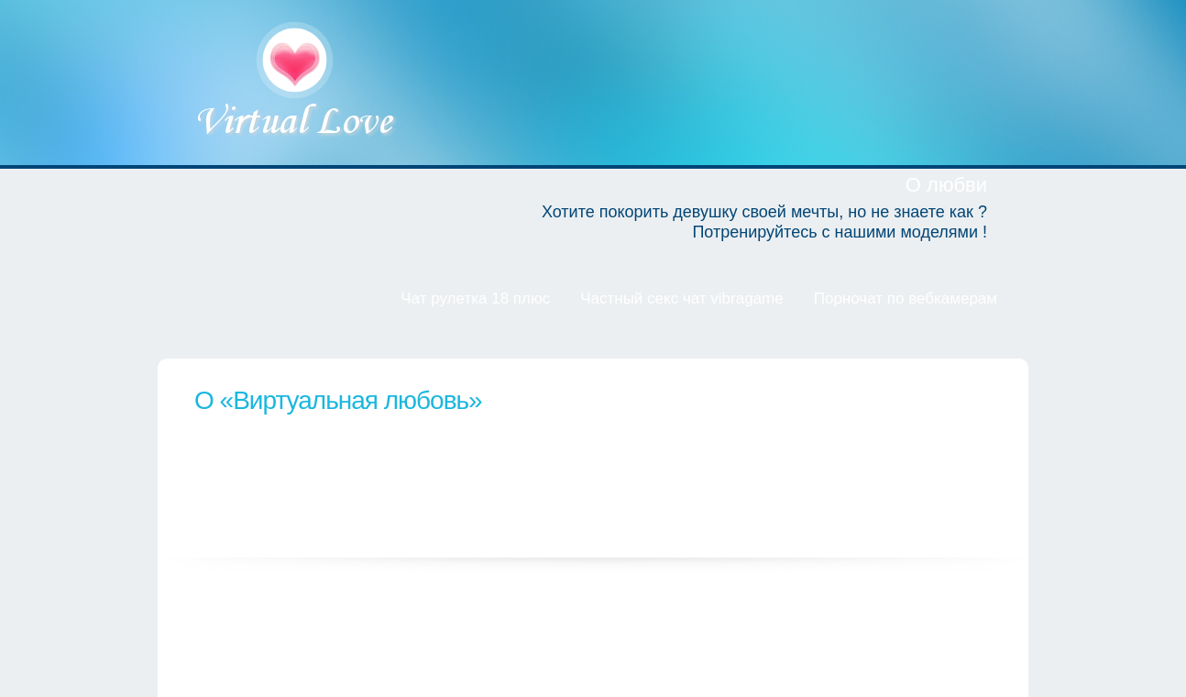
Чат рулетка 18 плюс (475, 298)
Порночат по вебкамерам (905, 298)
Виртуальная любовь (296, 82)
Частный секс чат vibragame (682, 298)
